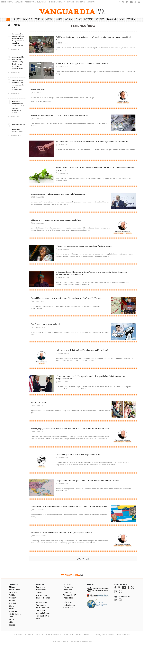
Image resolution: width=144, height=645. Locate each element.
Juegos (17, 19)
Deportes (88, 19)
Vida (122, 19)
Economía (112, 19)
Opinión (69, 19)
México (49, 19)
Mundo (59, 19)
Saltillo (39, 19)
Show (78, 19)
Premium (131, 19)
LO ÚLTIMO (13, 25)
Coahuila (27, 19)
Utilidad (100, 19)
